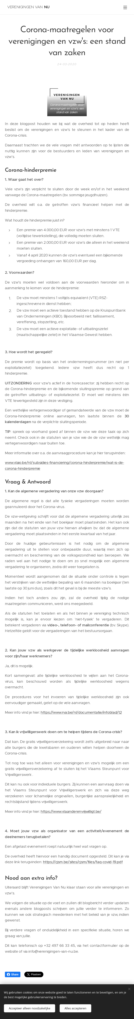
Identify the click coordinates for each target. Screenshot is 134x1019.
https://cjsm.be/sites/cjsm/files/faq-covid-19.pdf (83, 862)
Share (12, 974)
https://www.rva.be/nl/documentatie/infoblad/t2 (81, 712)
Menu (125, 7)
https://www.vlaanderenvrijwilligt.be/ (71, 811)
